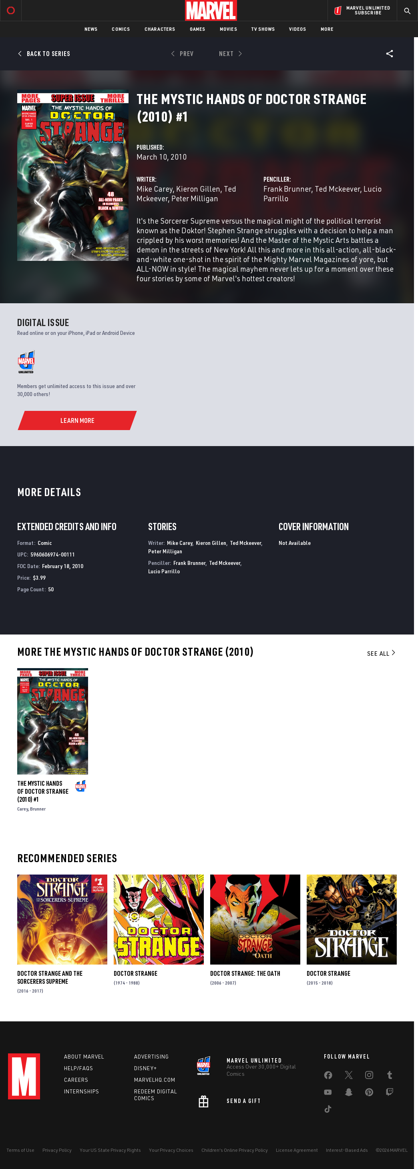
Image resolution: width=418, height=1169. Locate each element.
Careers (76, 1080)
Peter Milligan (194, 198)
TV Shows (263, 29)
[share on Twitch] (390, 1094)
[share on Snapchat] (349, 1094)
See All (382, 653)
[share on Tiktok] (328, 1111)
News (91, 29)
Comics (121, 29)
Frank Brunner (287, 188)
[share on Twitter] (349, 1077)
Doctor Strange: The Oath (245, 973)
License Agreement (297, 1150)
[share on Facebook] (328, 1077)
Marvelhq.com (154, 1080)
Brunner (38, 809)
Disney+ (145, 1068)
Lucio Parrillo (164, 571)
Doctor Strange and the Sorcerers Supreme (49, 977)
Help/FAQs (78, 1068)
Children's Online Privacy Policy (234, 1150)
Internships (81, 1091)
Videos (297, 29)
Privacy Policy (57, 1150)
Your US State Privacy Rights (110, 1150)
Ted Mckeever (337, 188)
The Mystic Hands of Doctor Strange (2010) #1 (42, 791)
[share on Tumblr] (390, 1077)
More (327, 29)
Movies (228, 29)
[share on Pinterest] (369, 1094)
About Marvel (84, 1056)
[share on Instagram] (369, 1077)
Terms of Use (20, 1150)
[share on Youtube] (328, 1094)
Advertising (151, 1056)
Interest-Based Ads (347, 1150)
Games (197, 29)
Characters (160, 29)
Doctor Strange (135, 973)
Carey (22, 809)
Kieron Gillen (198, 188)
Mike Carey (155, 188)
